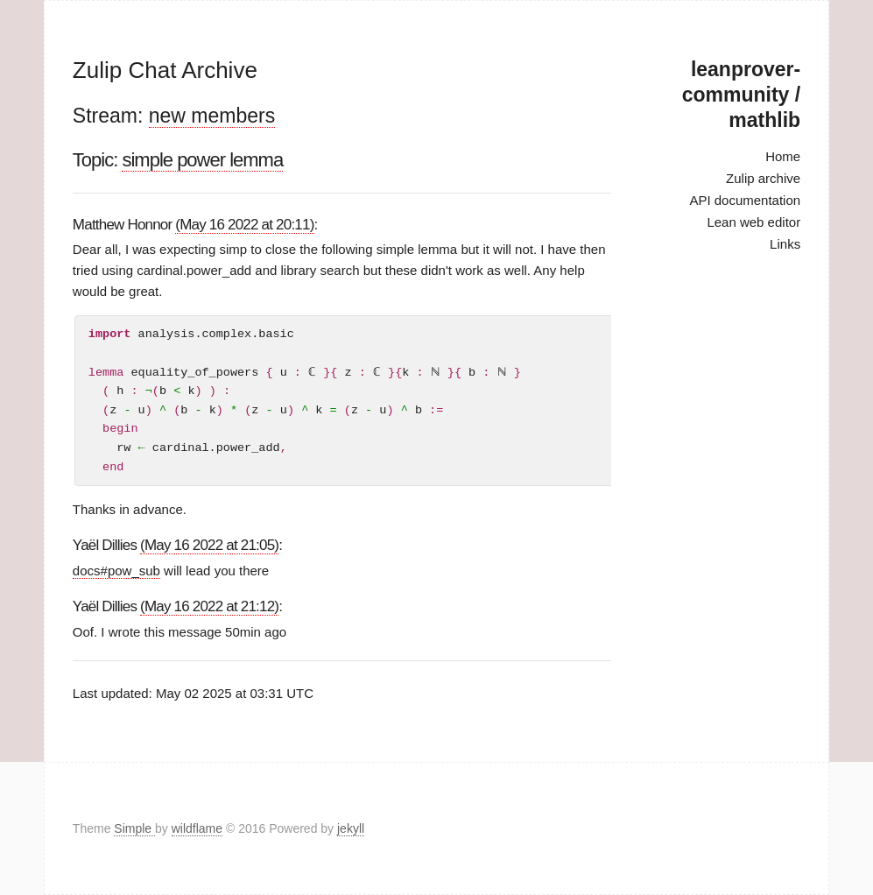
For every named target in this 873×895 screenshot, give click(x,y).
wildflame (197, 828)
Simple (134, 828)
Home (782, 156)
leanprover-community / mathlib (741, 94)
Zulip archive (763, 178)
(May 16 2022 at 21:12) (209, 606)
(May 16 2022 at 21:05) (209, 545)
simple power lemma (202, 160)
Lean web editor (753, 222)
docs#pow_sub (116, 570)
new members (212, 115)
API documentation (744, 200)
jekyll (350, 828)
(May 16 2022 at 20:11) (244, 224)
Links (785, 243)
